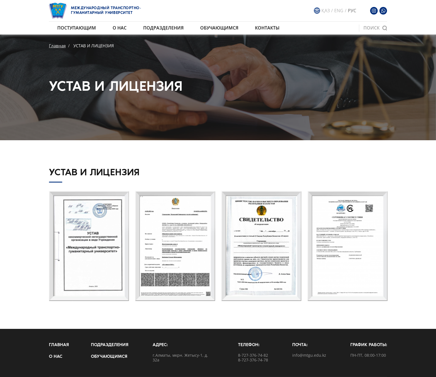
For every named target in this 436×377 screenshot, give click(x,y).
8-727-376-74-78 (253, 360)
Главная (57, 45)
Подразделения (163, 28)
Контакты (267, 28)
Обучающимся (219, 28)
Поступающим (76, 28)
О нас (120, 28)
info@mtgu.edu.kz (309, 355)
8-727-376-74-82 (253, 355)
